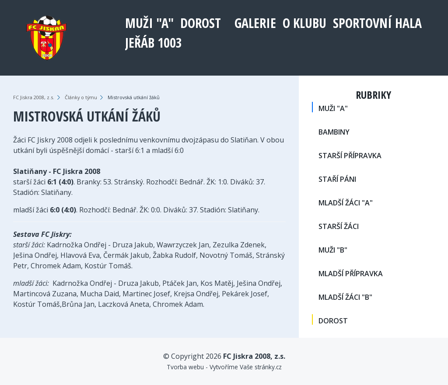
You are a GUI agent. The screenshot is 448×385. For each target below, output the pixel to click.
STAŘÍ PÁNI (337, 179)
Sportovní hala (377, 23)
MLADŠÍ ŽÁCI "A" (345, 203)
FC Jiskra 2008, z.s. (33, 97)
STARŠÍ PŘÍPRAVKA (350, 155)
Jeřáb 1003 (153, 43)
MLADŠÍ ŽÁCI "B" (345, 297)
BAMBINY (334, 132)
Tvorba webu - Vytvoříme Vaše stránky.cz (224, 367)
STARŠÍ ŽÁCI (338, 226)
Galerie (255, 23)
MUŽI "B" (332, 250)
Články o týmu (81, 97)
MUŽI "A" (149, 23)
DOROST (200, 23)
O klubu (304, 23)
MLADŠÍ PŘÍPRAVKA (350, 273)
